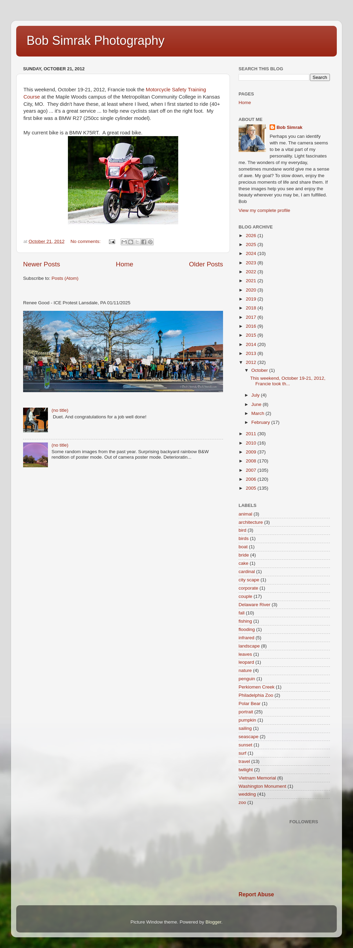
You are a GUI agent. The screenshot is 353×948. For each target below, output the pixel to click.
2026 (252, 235)
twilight (246, 769)
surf (242, 753)
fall (241, 612)
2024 (252, 253)
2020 (252, 290)
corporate (248, 588)
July (256, 395)
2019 (252, 299)
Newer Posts (41, 264)
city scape (249, 579)
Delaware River (254, 604)
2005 (252, 488)
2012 (252, 362)
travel (244, 761)
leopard (246, 662)
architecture (251, 522)
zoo (242, 802)
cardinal (247, 571)
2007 (252, 470)
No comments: (86, 241)
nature (245, 670)
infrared (246, 637)
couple (245, 596)
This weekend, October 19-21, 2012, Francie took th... (287, 381)
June (257, 404)
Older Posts (206, 264)
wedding (247, 794)
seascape (249, 736)
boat (243, 546)
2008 (252, 460)
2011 (252, 433)
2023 (252, 262)
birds (244, 538)
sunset (245, 744)
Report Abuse (256, 894)
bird (242, 530)
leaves (245, 654)
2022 (252, 271)
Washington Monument (262, 786)
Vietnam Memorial (257, 778)
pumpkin (247, 720)
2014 (252, 344)
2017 (252, 317)
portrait (246, 711)
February (261, 422)
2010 (252, 443)
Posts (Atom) (65, 278)
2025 (252, 244)
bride (244, 555)
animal (245, 514)
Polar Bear (250, 703)
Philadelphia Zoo (256, 695)
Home (124, 264)
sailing (245, 728)
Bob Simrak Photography (95, 40)
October (260, 370)
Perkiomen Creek (256, 687)
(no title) (59, 410)
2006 (252, 479)
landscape (249, 646)
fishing (245, 621)
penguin (247, 678)
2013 (252, 353)
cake (244, 563)
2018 (252, 307)
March (258, 413)
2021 (252, 280)
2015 (252, 335)
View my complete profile (264, 210)
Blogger (213, 922)
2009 (252, 452)
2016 (252, 326)
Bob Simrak (289, 127)
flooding (247, 629)
